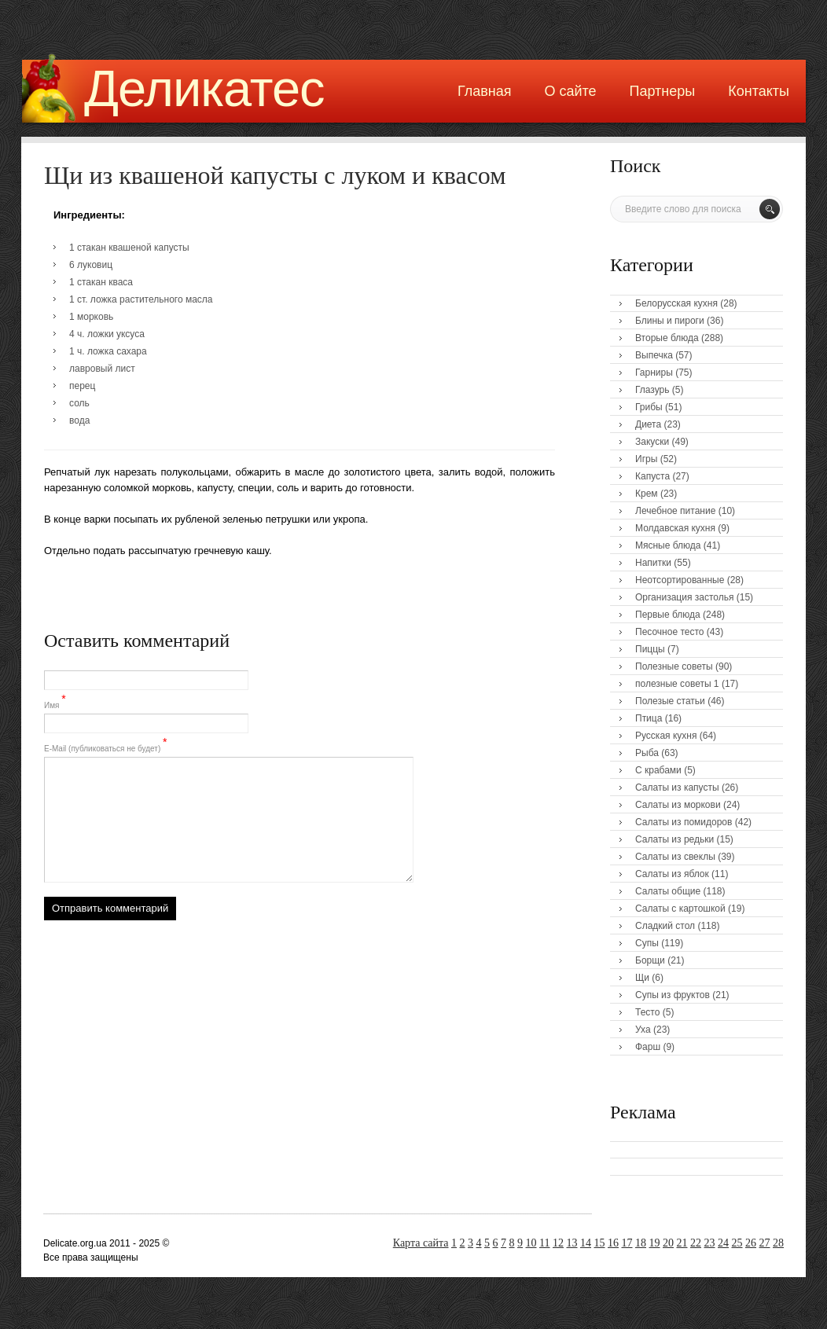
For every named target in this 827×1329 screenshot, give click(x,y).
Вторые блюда (667, 337)
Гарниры (654, 372)
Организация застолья (684, 597)
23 (709, 1243)
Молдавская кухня (675, 528)
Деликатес (204, 88)
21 (682, 1243)
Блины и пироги (669, 320)
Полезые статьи (670, 701)
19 (654, 1243)
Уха (643, 1029)
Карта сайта (421, 1243)
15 (599, 1243)
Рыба (647, 752)
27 (764, 1243)
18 (640, 1243)
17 (627, 1243)
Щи (642, 977)
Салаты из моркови (678, 804)
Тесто (647, 1012)
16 (613, 1243)
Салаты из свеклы (675, 856)
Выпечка (654, 355)
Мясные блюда (668, 545)
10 (531, 1243)
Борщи (650, 960)
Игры (646, 458)
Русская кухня (666, 735)
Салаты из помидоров (683, 822)
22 (695, 1243)
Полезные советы (674, 666)
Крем (646, 493)
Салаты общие (667, 891)
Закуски (652, 441)
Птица (648, 718)
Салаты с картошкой (680, 908)
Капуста (652, 476)
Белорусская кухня (676, 303)
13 (572, 1243)
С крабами (658, 770)
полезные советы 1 (677, 683)
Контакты (758, 91)
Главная (485, 91)
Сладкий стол (665, 925)
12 (558, 1243)
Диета (648, 424)
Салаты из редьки (674, 839)
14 (585, 1243)
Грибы (649, 407)
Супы (647, 943)
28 (778, 1243)
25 (737, 1243)
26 (750, 1243)
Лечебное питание (675, 510)
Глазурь (652, 389)
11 (544, 1243)
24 (723, 1243)
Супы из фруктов (672, 994)
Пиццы (650, 649)
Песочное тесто (669, 631)
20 (668, 1243)
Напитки (653, 562)
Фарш (647, 1046)
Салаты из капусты (677, 787)
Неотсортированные (679, 580)
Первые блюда (667, 614)
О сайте (570, 91)
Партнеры (663, 91)
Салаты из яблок (672, 873)
